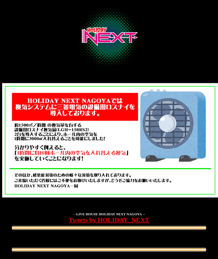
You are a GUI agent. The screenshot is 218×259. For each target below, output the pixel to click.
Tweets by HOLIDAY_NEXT (109, 219)
